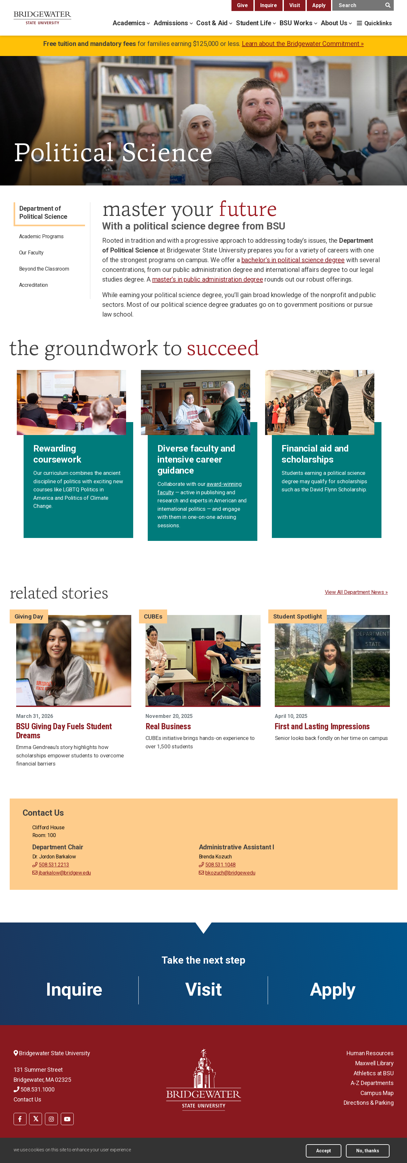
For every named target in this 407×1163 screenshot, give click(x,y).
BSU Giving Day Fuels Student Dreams (64, 730)
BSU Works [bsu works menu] (297, 23)
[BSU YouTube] (67, 1119)
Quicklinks (378, 23)
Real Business (168, 726)
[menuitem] (50, 237)
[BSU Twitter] (35, 1119)
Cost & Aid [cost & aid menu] (212, 23)
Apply (319, 5)
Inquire (268, 5)
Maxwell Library (374, 1063)
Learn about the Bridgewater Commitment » (303, 44)
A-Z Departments (372, 1082)
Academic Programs (41, 236)
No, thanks (367, 1150)
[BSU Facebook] (20, 1119)
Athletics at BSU (374, 1073)
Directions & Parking (369, 1102)
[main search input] (363, 5)
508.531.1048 (220, 865)
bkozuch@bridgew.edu (230, 873)
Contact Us (27, 1099)
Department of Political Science (43, 212)
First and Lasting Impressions (322, 726)
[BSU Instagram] (51, 1119)
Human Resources (370, 1053)
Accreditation (33, 285)
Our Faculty (31, 253)
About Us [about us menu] (335, 23)
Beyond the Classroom (44, 269)
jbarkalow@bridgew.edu (65, 873)
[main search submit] (388, 5)
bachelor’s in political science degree (293, 260)
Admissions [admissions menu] (172, 23)
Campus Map (377, 1093)
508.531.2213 (54, 865)
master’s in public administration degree (207, 279)
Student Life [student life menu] (254, 23)
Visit (294, 5)
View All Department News (354, 592)
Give (242, 5)
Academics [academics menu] (129, 23)
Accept (323, 1150)
